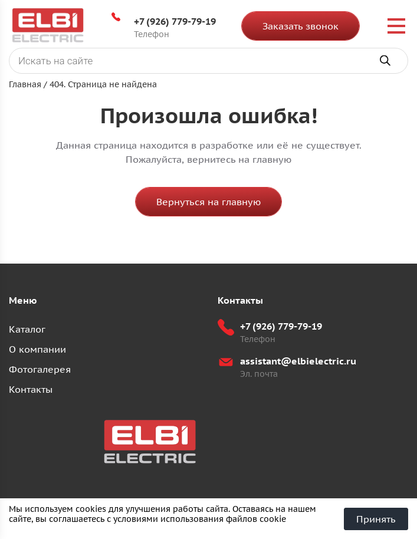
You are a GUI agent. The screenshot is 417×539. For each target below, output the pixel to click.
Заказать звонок (300, 26)
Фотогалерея (40, 369)
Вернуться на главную (208, 202)
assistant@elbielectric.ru (298, 361)
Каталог (27, 329)
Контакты (30, 389)
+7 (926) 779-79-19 (175, 21)
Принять (376, 519)
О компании (37, 349)
